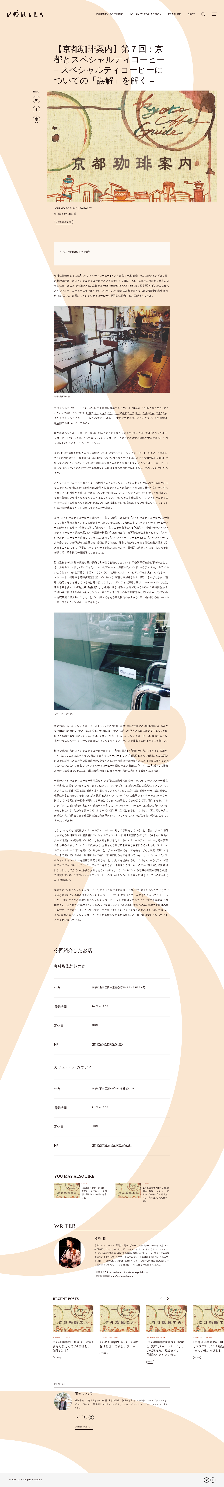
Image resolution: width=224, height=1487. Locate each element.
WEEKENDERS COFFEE (118, 285)
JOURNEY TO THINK (109, 14)
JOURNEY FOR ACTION (145, 14)
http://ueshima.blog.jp (122, 1276)
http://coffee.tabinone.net (107, 1044)
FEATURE (174, 14)
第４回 (58, 423)
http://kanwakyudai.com (135, 1272)
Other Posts (82, 1427)
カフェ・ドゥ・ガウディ (77, 567)
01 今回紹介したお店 (77, 251)
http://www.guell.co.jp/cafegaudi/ (111, 1145)
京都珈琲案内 (64, 222)
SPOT (191, 14)
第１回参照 (140, 285)
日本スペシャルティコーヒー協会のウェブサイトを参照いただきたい (126, 413)
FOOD (57, 1357)
